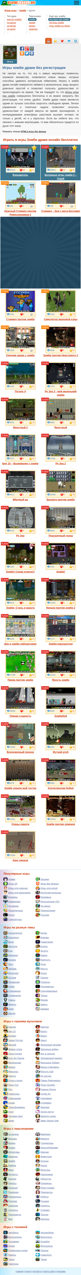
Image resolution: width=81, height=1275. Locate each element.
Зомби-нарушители (61, 630)
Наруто (9, 1076)
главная (19, 1271)
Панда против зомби (20, 666)
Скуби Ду (43, 1094)
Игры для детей (46, 888)
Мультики (10, 973)
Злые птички (12, 1053)
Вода (8, 942)
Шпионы (42, 1219)
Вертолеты (43, 1237)
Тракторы (10, 1264)
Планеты (42, 982)
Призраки (10, 1192)
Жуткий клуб (61, 738)
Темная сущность (20, 702)
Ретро (9, 915)
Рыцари (42, 1201)
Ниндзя (9, 1179)
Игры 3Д (10, 883)
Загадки (42, 879)
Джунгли (10, 946)
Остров (9, 977)
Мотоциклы (44, 1246)
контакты (37, 1271)
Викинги (42, 1138)
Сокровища (12, 991)
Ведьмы (10, 1138)
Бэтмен (9, 1036)
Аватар (9, 1027)
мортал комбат (14, 19)
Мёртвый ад (20, 485)
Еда (8, 951)
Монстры (42, 1170)
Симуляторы (12, 919)
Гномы (9, 1147)
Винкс (41, 1036)
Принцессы (44, 1192)
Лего (8, 964)
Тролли (41, 1214)
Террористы (12, 1214)
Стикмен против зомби (20, 305)
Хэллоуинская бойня (61, 774)
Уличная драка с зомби (20, 341)
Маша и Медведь (47, 1067)
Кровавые (43, 897)
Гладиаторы (44, 1143)
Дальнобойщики (46, 1147)
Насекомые (44, 1174)
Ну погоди (43, 1076)
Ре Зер (20, 521)
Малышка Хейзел (47, 1062)
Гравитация (44, 942)
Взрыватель (20, 161)
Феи (8, 1219)
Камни (41, 955)
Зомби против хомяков (61, 810)
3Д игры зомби (56, 22)
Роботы (42, 1196)
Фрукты (9, 1004)
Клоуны (42, 1161)
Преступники (44, 1187)
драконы (33, 29)
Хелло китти (44, 1111)
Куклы (41, 1165)
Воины (9, 1143)
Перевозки (11, 982)
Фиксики (42, 1107)
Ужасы (9, 1000)
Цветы (41, 1004)
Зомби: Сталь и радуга (20, 593)
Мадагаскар (12, 1062)
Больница (11, 937)
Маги (8, 1170)
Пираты (9, 1183)
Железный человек (48, 1044)
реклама (61, 1271)
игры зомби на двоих (59, 26)
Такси (8, 1259)
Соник (9, 1102)
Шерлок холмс (45, 1116)
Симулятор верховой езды (60, 305)
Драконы (10, 1156)
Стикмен (42, 1210)
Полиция (10, 1187)
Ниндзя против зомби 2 (61, 593)
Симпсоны (11, 1094)
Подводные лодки (15, 1250)
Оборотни (43, 1179)
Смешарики (12, 1098)
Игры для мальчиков (16, 892)
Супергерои (12, 995)
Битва (41, 933)
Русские (42, 915)
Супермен (43, 1102)
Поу (7, 1089)
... (8, 32)
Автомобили (44, 1232)
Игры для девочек (15, 888)
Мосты (41, 968)
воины (32, 26)
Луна (40, 964)
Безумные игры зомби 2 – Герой (61, 163)
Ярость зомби (61, 666)
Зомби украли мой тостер (20, 774)
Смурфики (43, 1098)
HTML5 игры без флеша (33, 131)
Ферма (41, 1000)
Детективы (11, 1152)
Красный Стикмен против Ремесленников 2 (20, 199)
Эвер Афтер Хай (46, 1120)
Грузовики (11, 1241)
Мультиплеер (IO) (47, 901)
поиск (28, 1271)
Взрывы (42, 937)
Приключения (45, 910)
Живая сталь (12, 1049)
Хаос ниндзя (20, 846)
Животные (43, 1156)
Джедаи (42, 1152)
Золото (41, 951)
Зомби (9, 1161)
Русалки (10, 1201)
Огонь (41, 973)
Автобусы (11, 1232)
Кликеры (10, 897)
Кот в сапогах (45, 1053)
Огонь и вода (12, 1080)
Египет (41, 946)
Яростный (61, 413)
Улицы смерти (20, 810)
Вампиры (43, 1134)
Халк (8, 1111)
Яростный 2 (20, 413)
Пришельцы (12, 1196)
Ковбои (9, 1165)
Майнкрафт (12, 901)
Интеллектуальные (48, 892)
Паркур (41, 977)
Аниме (9, 879)
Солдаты (10, 1210)
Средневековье (46, 991)
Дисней (9, 1044)
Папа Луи (10, 1085)
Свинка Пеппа (45, 1089)
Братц (41, 1031)
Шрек (8, 1120)
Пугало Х (20, 377)
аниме (32, 22)
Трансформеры (14, 1107)
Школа (9, 1013)
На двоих (43, 906)
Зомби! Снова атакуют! (20, 557)
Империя (10, 955)
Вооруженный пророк (20, 738)
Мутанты (10, 1174)
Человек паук (13, 1116)
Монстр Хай (44, 1071)
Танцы (41, 995)
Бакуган (42, 1027)
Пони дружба (45, 1085)
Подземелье (44, 986)
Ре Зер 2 (61, 449)
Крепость (43, 959)
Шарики (42, 1009)
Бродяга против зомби (61, 485)
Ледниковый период (48, 1058)
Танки (41, 1259)
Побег (9, 986)
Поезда (41, 1250)
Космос (9, 959)
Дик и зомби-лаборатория (20, 630)
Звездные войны (46, 1049)
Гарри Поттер (13, 1040)
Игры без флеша (47, 883)
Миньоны (10, 1071)
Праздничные (13, 910)
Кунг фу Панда (13, 1058)
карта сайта (49, 1271)
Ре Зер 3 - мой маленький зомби (61, 379)
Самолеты (43, 1255)
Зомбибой (61, 702)
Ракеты (9, 1255)
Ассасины (11, 1134)
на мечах (11, 26)
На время (11, 906)
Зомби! (61, 557)
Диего (41, 1040)
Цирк (8, 1009)
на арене (11, 22)
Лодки (9, 1246)
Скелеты (42, 1205)
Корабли (42, 1241)
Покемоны (43, 1183)
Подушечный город (61, 521)
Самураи (10, 1205)
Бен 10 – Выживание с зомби (20, 449)
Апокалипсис (12, 933)
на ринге (11, 29)
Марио (9, 1067)
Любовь (10, 968)
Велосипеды (12, 1237)
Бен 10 (9, 1031)
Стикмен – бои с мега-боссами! (60, 197)
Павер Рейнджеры (47, 1080)
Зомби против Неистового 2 (60, 341)
